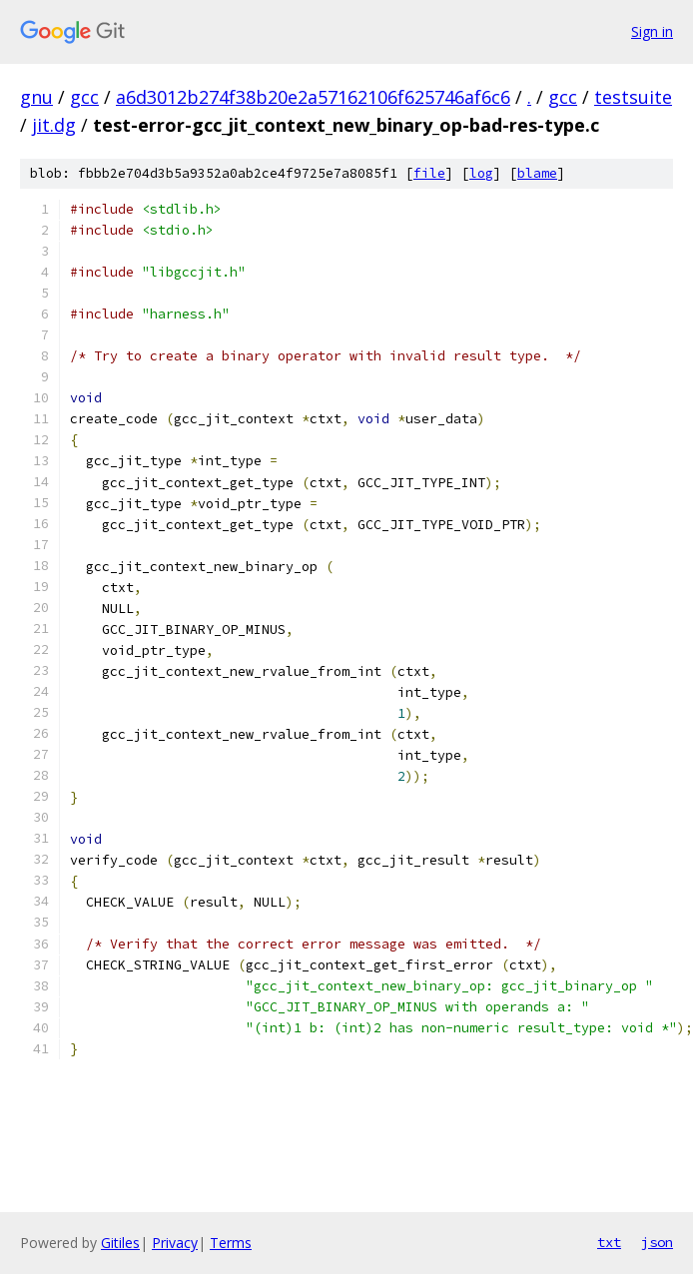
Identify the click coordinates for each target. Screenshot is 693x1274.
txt (609, 1242)
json (657, 1242)
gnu (36, 97)
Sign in (652, 31)
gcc (84, 97)
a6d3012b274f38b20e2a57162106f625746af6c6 (313, 97)
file (429, 173)
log (481, 173)
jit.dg (54, 125)
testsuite (633, 97)
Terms (231, 1242)
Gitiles (120, 1242)
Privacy (175, 1242)
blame (537, 173)
